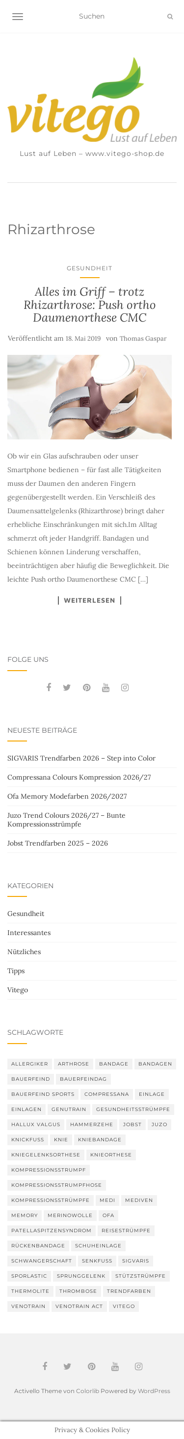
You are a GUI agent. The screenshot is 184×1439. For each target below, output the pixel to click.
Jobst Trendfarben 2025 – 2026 (57, 843)
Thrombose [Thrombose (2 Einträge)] (78, 1291)
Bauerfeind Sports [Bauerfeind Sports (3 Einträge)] (43, 1094)
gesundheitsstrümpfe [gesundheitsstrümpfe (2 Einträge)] (133, 1109)
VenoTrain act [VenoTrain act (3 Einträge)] (79, 1306)
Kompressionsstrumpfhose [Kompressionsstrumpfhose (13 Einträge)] (56, 1185)
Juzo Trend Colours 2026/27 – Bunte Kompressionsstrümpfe (66, 820)
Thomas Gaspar (143, 338)
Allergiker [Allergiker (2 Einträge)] (29, 1064)
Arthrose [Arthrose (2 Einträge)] (73, 1064)
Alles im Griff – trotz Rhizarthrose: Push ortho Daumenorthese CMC (90, 304)
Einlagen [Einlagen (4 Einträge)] (26, 1109)
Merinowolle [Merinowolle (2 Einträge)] (70, 1215)
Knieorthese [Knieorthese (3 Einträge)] (111, 1155)
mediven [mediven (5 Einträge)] (139, 1200)
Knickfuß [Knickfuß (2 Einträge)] (27, 1139)
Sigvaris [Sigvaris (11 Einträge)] (135, 1261)
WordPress (154, 1391)
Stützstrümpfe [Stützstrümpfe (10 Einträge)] (140, 1276)
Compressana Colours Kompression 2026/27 (79, 777)
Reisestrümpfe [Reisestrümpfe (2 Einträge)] (126, 1230)
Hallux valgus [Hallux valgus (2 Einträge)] (35, 1124)
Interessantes (29, 932)
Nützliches (24, 951)
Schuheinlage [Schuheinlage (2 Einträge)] (98, 1246)
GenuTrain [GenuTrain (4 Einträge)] (69, 1109)
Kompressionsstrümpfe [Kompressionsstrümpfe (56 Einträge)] (50, 1200)
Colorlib (87, 1391)
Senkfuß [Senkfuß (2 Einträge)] (97, 1261)
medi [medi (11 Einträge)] (107, 1200)
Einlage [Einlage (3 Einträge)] (152, 1094)
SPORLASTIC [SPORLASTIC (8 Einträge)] (29, 1276)
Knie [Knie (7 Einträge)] (61, 1139)
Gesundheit (89, 268)
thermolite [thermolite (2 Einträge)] (30, 1291)
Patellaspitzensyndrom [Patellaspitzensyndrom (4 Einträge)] (51, 1230)
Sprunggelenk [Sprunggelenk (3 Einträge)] (81, 1276)
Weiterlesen (89, 600)
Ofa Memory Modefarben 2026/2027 (67, 796)
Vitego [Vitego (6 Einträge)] (124, 1306)
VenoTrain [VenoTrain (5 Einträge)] (28, 1306)
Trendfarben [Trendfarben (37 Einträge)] (129, 1291)
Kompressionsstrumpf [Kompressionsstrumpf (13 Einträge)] (48, 1170)
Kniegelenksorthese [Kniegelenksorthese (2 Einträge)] (45, 1155)
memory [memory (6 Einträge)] (24, 1215)
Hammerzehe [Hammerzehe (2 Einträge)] (91, 1124)
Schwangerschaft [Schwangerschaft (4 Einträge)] (41, 1261)
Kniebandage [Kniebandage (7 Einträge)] (100, 1139)
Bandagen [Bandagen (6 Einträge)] (155, 1064)
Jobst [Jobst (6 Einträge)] (132, 1124)
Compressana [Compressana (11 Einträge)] (106, 1094)
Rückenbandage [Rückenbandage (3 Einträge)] (38, 1246)
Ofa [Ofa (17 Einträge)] (108, 1215)
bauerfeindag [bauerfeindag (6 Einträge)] (83, 1079)
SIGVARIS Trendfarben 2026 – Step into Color (81, 758)
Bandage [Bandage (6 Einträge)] (114, 1064)
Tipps (16, 970)
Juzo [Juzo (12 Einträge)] (159, 1124)
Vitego (17, 989)
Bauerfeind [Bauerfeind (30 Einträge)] (30, 1079)
